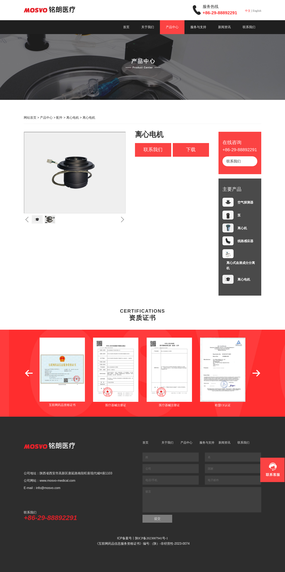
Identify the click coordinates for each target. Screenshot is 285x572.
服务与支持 (198, 27)
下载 (191, 149)
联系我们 (249, 27)
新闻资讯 (224, 27)
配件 (59, 117)
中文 (248, 10)
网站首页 (30, 117)
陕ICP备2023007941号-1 (151, 538)
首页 (126, 27)
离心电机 (72, 117)
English (257, 10)
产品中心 (172, 27)
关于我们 (147, 27)
